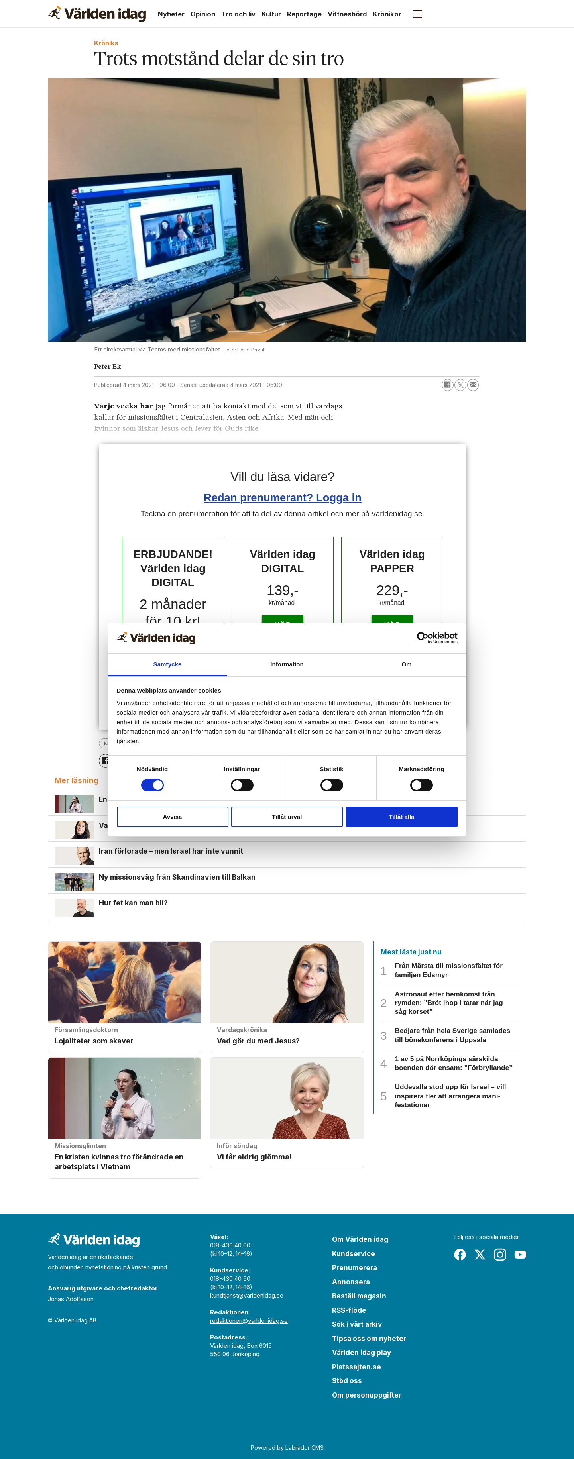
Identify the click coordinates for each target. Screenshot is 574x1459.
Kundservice (353, 1254)
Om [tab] (406, 664)
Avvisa (172, 816)
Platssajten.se (356, 1367)
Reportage (304, 14)
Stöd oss (347, 1381)
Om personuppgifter (366, 1395)
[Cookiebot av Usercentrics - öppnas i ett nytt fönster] (423, 638)
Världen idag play (361, 1353)
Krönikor (387, 14)
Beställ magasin (359, 1296)
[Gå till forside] (97, 14)
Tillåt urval (287, 816)
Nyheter (171, 14)
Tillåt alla (402, 816)
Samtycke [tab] (167, 664)
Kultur (271, 14)
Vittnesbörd (347, 14)
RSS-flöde (349, 1310)
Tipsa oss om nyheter (369, 1339)
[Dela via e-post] (473, 385)
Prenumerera (354, 1268)
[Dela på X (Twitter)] (460, 385)
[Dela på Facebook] (448, 385)
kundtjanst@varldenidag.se (246, 1295)
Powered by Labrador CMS (287, 1447)
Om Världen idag (360, 1239)
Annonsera (351, 1282)
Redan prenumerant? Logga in (283, 497)
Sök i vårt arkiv (357, 1324)
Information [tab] (287, 664)
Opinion (203, 14)
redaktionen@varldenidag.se (249, 1320)
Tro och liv (238, 14)
